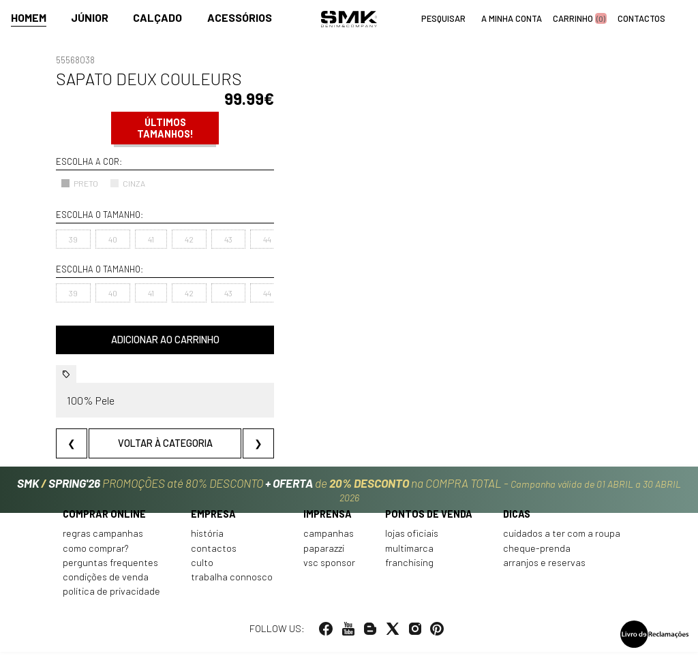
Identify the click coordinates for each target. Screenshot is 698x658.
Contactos (214, 554)
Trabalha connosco (232, 583)
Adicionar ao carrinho (165, 339)
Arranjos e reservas (544, 568)
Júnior (89, 18)
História (207, 540)
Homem (28, 18)
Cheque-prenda (537, 554)
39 (73, 239)
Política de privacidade (111, 598)
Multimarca (409, 554)
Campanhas (328, 540)
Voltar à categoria (165, 443)
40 (112, 239)
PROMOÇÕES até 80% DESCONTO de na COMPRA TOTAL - (349, 490)
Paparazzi (323, 554)
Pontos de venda (428, 520)
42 (189, 239)
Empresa (213, 520)
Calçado (157, 18)
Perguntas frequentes (110, 568)
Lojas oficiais (411, 540)
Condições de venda (106, 583)
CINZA (127, 183)
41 (151, 239)
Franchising (409, 568)
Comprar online (104, 520)
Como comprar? (96, 554)
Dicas (516, 520)
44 (267, 239)
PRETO (79, 183)
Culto (202, 568)
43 (228, 239)
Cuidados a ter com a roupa (561, 540)
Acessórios (239, 18)
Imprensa (327, 520)
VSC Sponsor (329, 568)
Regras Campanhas (103, 540)
